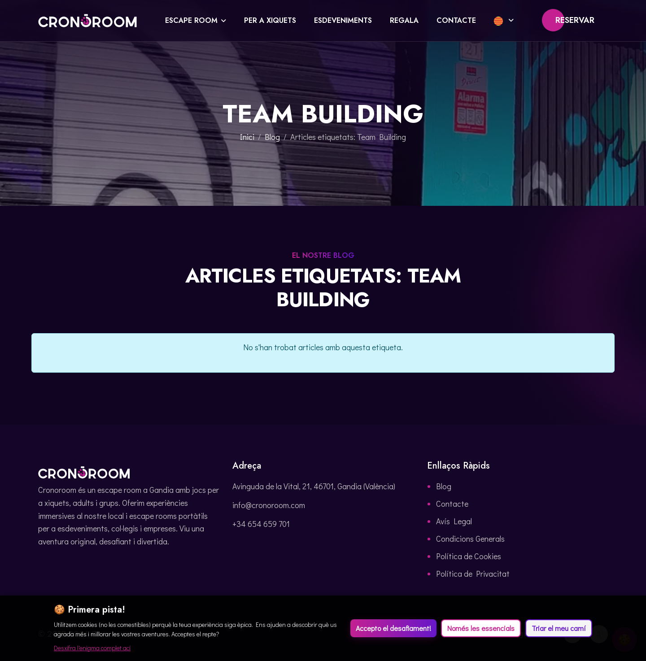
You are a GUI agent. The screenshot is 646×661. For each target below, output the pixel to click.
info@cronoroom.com (268, 505)
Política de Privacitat (473, 573)
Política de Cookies (468, 556)
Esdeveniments (343, 20)
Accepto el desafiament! (393, 628)
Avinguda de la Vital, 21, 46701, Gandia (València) (313, 486)
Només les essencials (481, 628)
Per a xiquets (270, 20)
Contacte (456, 20)
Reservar (574, 20)
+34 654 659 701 (261, 523)
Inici (247, 136)
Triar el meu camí (559, 628)
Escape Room (191, 20)
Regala (404, 20)
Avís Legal (454, 521)
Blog (272, 136)
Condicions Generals (470, 538)
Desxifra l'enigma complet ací (92, 648)
